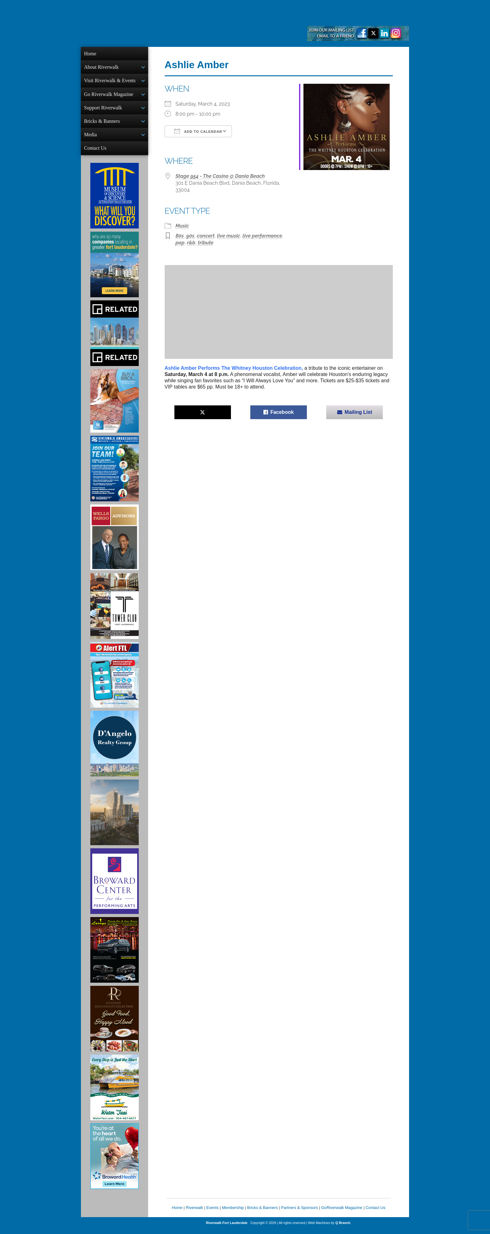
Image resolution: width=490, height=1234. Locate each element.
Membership (233, 1212)
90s (190, 236)
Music (182, 226)
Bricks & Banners (102, 124)
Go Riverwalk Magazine (108, 96)
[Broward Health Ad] (114, 1161)
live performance (262, 236)
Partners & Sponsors (299, 1212)
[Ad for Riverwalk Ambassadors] (114, 473)
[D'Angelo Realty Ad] (114, 748)
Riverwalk (194, 1212)
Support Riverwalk (103, 110)
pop (180, 243)
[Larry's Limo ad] (114, 954)
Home (90, 53)
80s (180, 236)
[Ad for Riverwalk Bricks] (114, 406)
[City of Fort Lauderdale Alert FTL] (114, 679)
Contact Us (95, 152)
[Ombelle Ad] (114, 817)
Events (212, 1212)
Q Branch (342, 1228)
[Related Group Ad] (114, 338)
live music (228, 236)
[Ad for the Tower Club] (114, 611)
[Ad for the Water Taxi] (114, 1092)
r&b (191, 243)
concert (206, 236)
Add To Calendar (198, 131)
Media (90, 138)
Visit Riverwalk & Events (110, 81)
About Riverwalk (101, 67)
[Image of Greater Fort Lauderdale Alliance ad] (114, 269)
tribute (205, 243)
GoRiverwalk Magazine (341, 1212)
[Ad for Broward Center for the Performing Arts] (114, 886)
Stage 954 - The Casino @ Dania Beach (220, 176)
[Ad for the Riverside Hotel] (114, 1023)
